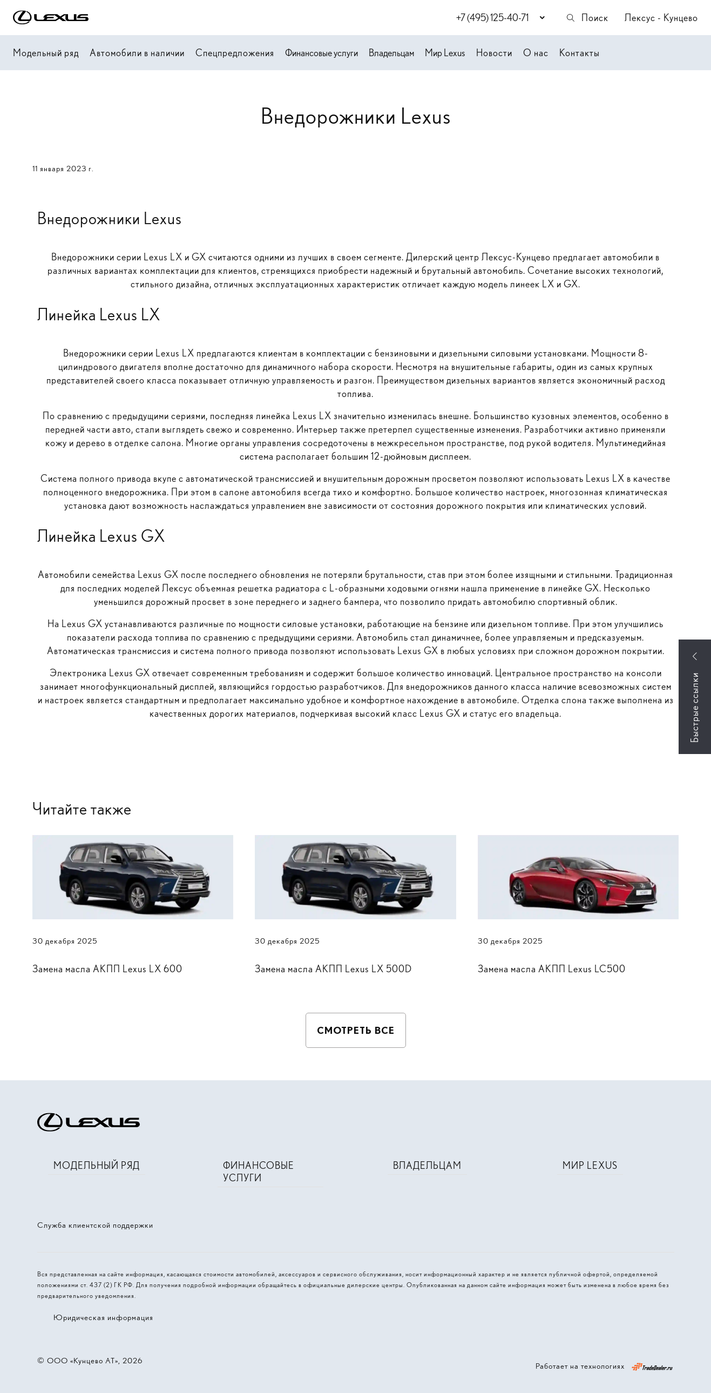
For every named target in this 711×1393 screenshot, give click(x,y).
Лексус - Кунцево (661, 17)
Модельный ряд (46, 52)
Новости (494, 52)
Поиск (586, 17)
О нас (536, 52)
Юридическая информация (103, 1317)
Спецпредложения (234, 52)
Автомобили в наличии (137, 52)
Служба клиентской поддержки (95, 1225)
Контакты (579, 52)
